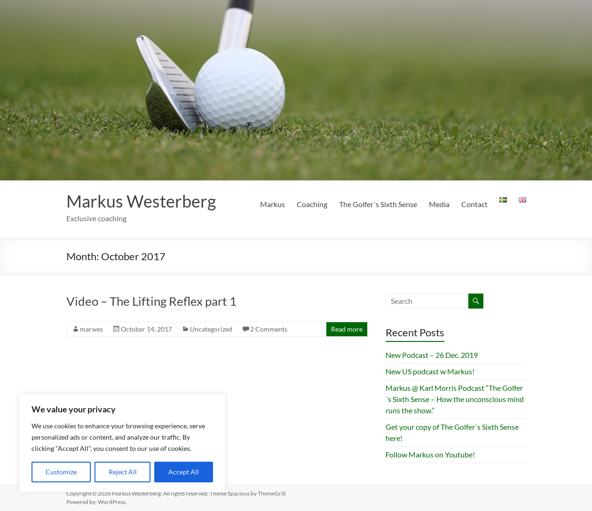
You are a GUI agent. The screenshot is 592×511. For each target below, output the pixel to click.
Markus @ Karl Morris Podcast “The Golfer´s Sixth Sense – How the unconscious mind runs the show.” (455, 399)
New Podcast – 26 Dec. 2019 (432, 354)
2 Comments (268, 329)
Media (439, 204)
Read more (347, 329)
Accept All (183, 472)
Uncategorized (211, 329)
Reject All (123, 472)
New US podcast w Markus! (430, 371)
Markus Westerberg (141, 201)
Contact (474, 204)
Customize (61, 472)
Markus (272, 204)
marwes (91, 329)
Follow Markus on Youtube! (430, 454)
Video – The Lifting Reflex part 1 (151, 301)
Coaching (312, 204)
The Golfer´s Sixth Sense (378, 204)
